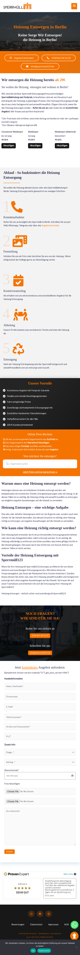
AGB (66, 924)
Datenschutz (36, 924)
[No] (76, 947)
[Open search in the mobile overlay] (40, 464)
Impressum (53, 924)
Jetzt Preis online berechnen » (40, 472)
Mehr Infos (70, 874)
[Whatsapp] (74, 925)
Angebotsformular (50, 225)
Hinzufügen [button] (8, 145)
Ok (33, 951)
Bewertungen (17, 924)
